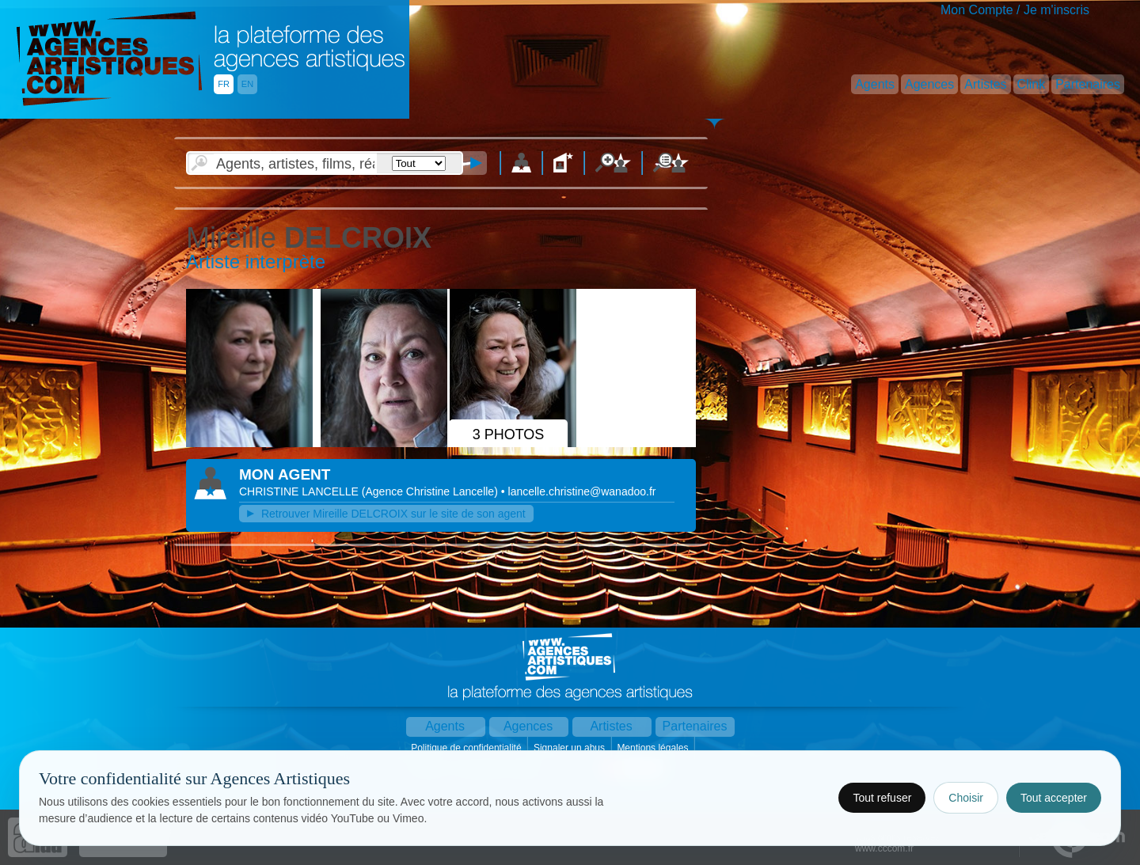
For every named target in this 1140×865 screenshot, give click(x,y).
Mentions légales (653, 747)
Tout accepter (1053, 797)
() (431, 491)
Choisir (965, 797)
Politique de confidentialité (467, 747)
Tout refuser (882, 797)
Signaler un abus (570, 747)
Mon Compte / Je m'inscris (1014, 10)
